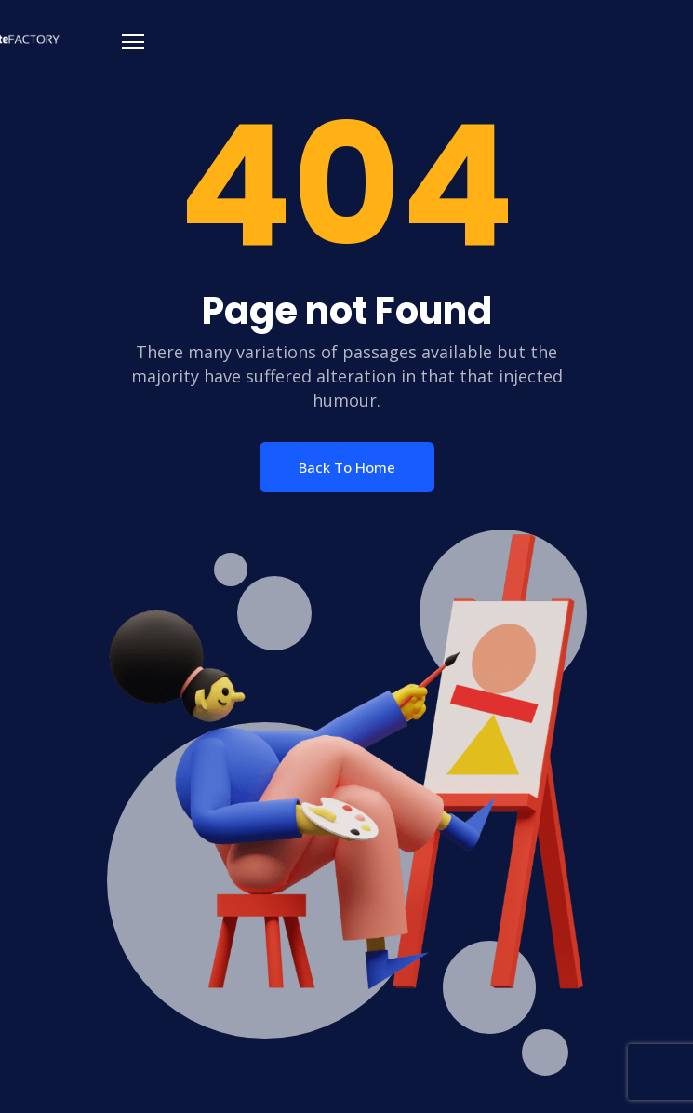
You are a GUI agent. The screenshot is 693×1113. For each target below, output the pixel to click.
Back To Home (347, 467)
